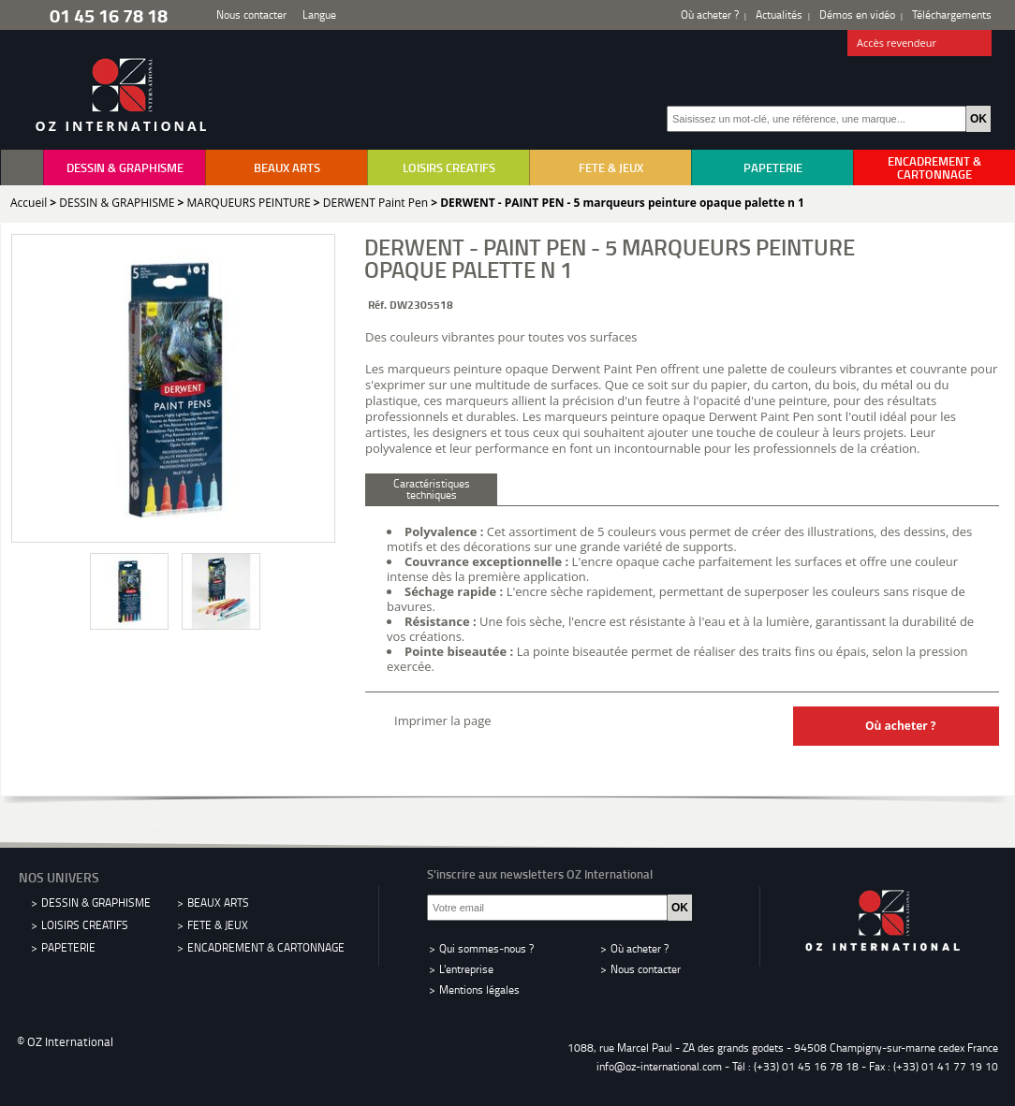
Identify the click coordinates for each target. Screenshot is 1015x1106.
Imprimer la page (443, 720)
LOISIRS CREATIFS (449, 167)
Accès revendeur (920, 44)
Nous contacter (251, 14)
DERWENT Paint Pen (375, 203)
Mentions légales (479, 989)
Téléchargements (952, 14)
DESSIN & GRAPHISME (125, 167)
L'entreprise (466, 969)
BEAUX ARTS (287, 167)
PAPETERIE (772, 167)
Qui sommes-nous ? (486, 948)
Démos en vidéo (857, 14)
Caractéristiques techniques (431, 488)
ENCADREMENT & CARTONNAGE (934, 167)
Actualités (779, 14)
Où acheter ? (710, 14)
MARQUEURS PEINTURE (249, 203)
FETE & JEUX (611, 167)
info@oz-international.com (659, 1066)
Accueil (28, 203)
